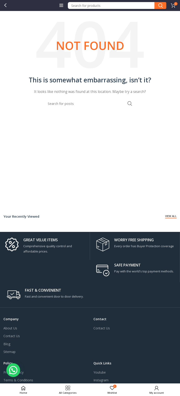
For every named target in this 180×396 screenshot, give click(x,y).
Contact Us (11, 336)
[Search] (117, 5)
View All (171, 216)
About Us (10, 328)
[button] (13, 370)
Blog (6, 344)
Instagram (101, 380)
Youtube (99, 372)
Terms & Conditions (18, 380)
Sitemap (9, 352)
